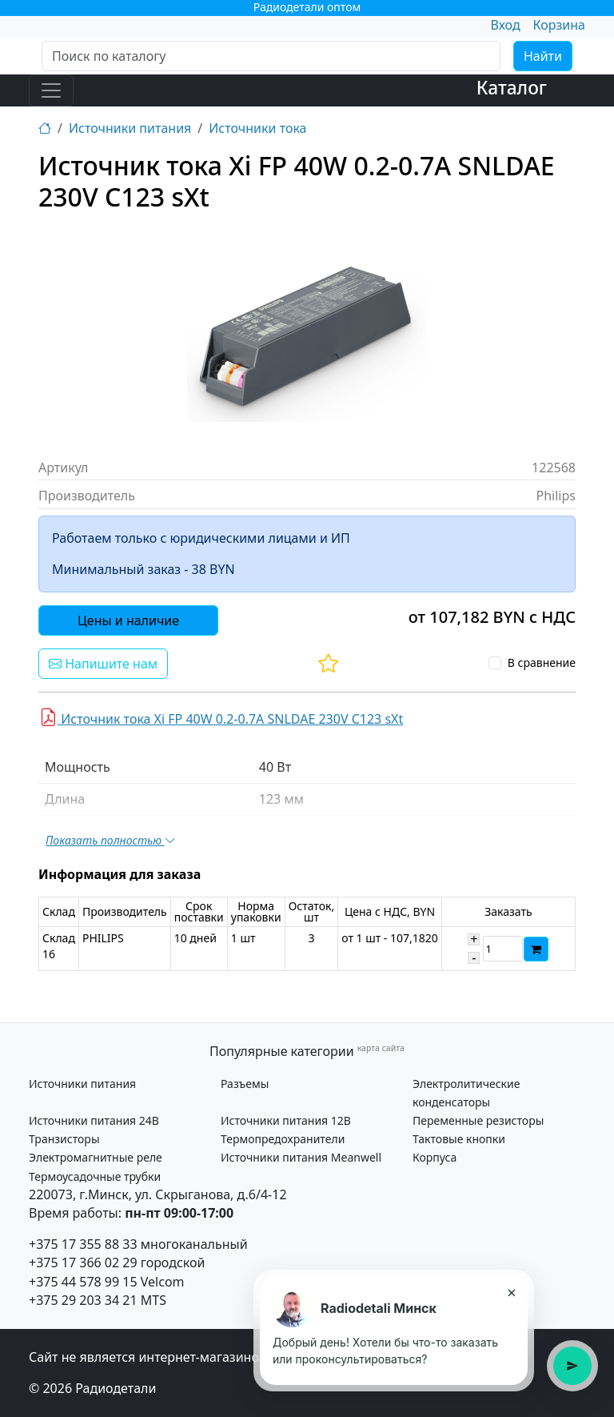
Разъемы (245, 1083)
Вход (505, 25)
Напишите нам (103, 663)
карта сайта (381, 1048)
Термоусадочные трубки (95, 1176)
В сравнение (542, 662)
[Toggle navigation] (51, 90)
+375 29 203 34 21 (83, 1300)
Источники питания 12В (286, 1120)
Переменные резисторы (478, 1120)
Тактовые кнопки (459, 1138)
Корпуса (435, 1157)
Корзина (559, 25)
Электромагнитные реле (95, 1157)
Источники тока (257, 128)
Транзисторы (64, 1138)
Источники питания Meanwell (301, 1157)
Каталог (511, 87)
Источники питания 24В (94, 1120)
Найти (543, 56)
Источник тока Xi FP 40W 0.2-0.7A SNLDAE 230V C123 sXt (221, 717)
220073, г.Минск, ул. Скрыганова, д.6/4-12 (158, 1194)
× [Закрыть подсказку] (511, 1292)
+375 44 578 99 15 (83, 1282)
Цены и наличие (128, 620)
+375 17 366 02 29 (83, 1262)
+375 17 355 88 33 (83, 1244)
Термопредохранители (283, 1138)
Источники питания (130, 128)
